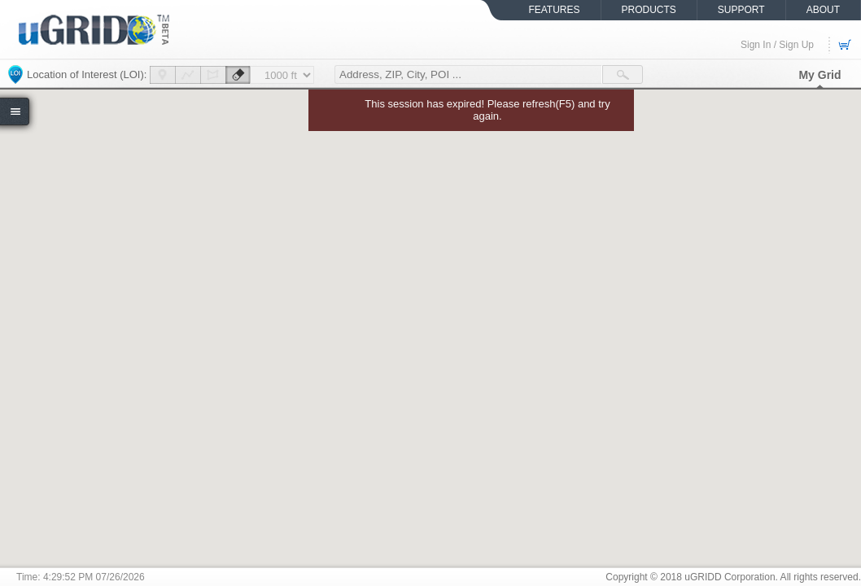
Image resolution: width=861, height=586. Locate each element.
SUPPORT (741, 9)
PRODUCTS (649, 9)
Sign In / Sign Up (777, 44)
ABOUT (823, 9)
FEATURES (553, 9)
